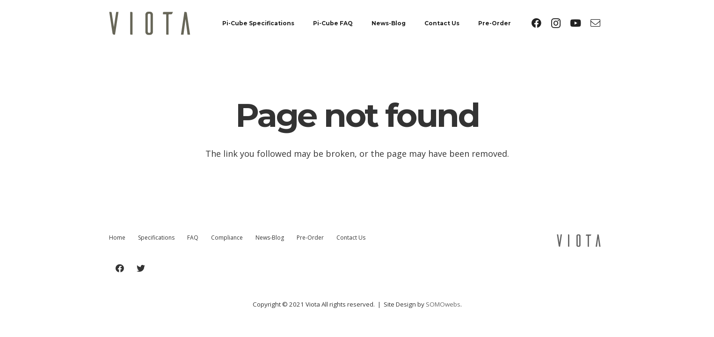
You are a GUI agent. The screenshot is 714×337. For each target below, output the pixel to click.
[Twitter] (140, 268)
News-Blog (269, 238)
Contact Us (350, 238)
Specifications (156, 238)
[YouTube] (575, 23)
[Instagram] (556, 23)
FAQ (192, 238)
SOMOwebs (443, 304)
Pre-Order (310, 238)
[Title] (595, 23)
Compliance (227, 238)
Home (117, 238)
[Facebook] (536, 23)
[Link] (149, 23)
